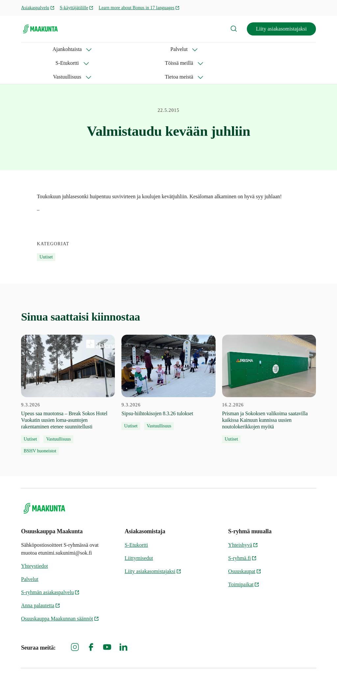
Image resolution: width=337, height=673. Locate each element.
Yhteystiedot (34, 538)
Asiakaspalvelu (38, 7)
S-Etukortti (118, 49)
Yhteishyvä (243, 517)
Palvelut (78, 49)
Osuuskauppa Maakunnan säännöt (60, 591)
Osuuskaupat (244, 543)
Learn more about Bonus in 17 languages (139, 7)
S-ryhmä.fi (242, 530)
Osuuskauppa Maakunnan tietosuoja (232, 656)
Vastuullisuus (212, 49)
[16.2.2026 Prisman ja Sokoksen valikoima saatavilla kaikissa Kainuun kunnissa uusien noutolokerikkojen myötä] (269, 361)
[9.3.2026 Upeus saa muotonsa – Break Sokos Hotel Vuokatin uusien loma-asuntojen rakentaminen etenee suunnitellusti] (68, 367)
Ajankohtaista (35, 49)
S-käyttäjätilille (76, 7)
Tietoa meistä (260, 49)
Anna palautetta (40, 578)
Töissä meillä (164, 49)
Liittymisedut (139, 530)
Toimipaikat (243, 557)
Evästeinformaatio (296, 656)
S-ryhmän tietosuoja (166, 656)
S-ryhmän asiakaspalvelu (50, 564)
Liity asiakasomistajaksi (281, 29)
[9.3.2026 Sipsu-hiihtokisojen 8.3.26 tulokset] (168, 354)
